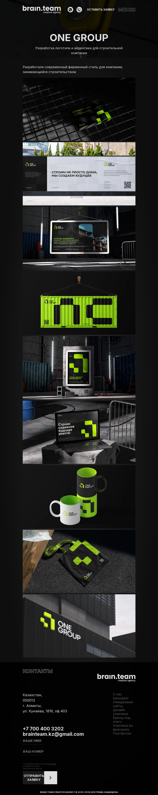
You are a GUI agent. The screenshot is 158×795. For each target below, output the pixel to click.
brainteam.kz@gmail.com (53, 734)
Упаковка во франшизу (123, 727)
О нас (117, 694)
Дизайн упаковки (120, 712)
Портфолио (122, 733)
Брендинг (121, 698)
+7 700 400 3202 (43, 728)
